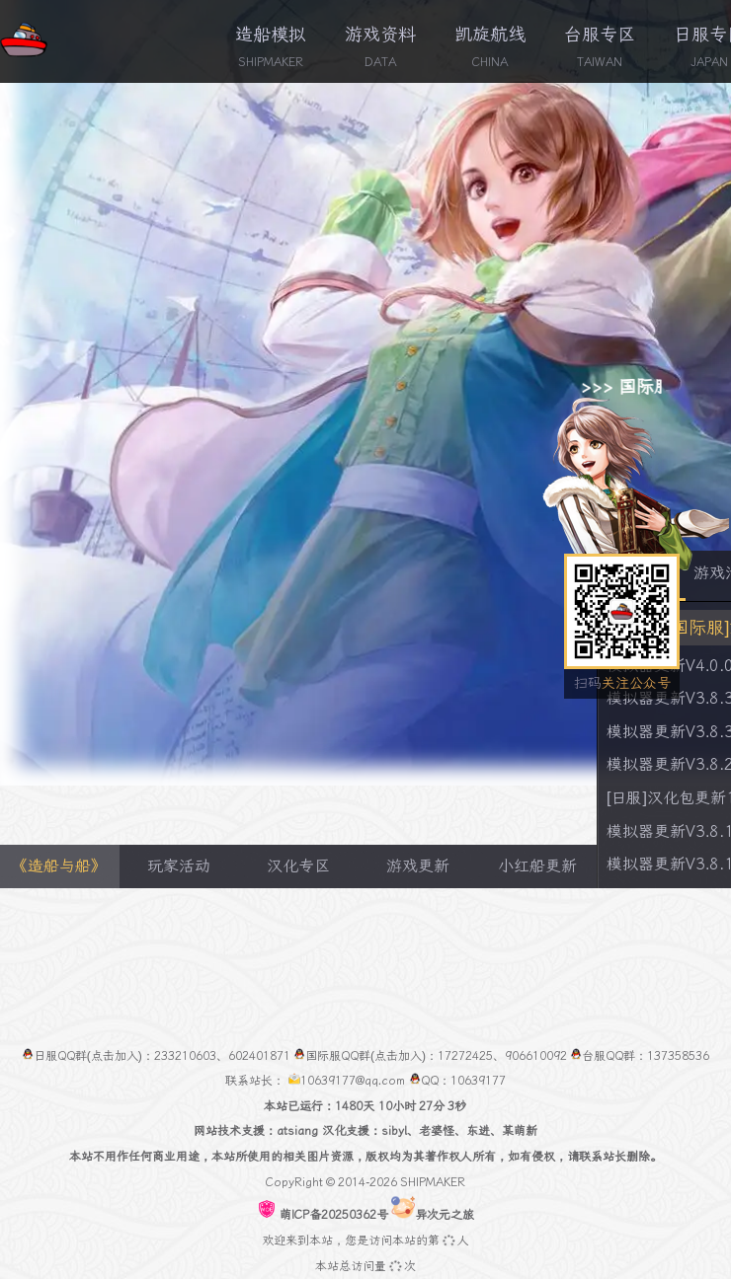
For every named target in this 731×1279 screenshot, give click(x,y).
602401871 (259, 1056)
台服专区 (599, 34)
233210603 (185, 1056)
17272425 (465, 1056)
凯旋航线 (490, 34)
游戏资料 (380, 34)
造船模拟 (270, 34)
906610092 (536, 1056)
